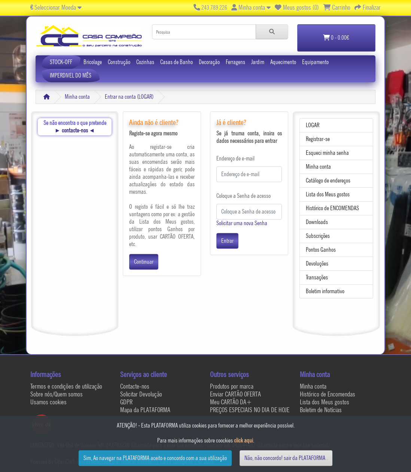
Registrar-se (318, 138)
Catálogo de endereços (328, 180)
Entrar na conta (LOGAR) (129, 96)
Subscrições (318, 235)
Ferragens (235, 61)
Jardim (257, 61)
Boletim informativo (325, 291)
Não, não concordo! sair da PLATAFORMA (284, 458)
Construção (119, 61)
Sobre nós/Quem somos (56, 394)
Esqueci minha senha (327, 152)
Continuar (143, 261)
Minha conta (77, 96)
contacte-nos (75, 130)
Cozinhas (145, 61)
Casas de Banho (176, 61)
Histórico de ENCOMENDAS (332, 208)
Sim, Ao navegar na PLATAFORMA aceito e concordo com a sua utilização (155, 458)
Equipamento (315, 61)
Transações (317, 277)
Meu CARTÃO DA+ (231, 402)
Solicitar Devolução (141, 394)
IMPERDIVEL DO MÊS (70, 75)
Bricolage (92, 61)
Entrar (227, 240)
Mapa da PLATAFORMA (145, 410)
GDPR (126, 402)
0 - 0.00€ (336, 37)
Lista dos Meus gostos (328, 194)
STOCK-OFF (61, 61)
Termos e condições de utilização (66, 386)
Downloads (317, 222)
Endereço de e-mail (235, 158)
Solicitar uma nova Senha (241, 223)
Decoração (209, 61)
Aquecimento (283, 61)
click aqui (243, 440)
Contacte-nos (134, 386)
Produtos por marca (231, 386)
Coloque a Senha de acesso (243, 195)
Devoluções (317, 263)
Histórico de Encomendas (327, 394)
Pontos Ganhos (321, 249)
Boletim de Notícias (321, 410)
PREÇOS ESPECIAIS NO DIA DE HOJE (249, 410)
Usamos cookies (48, 402)
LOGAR (312, 125)
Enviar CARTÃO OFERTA (235, 394)
